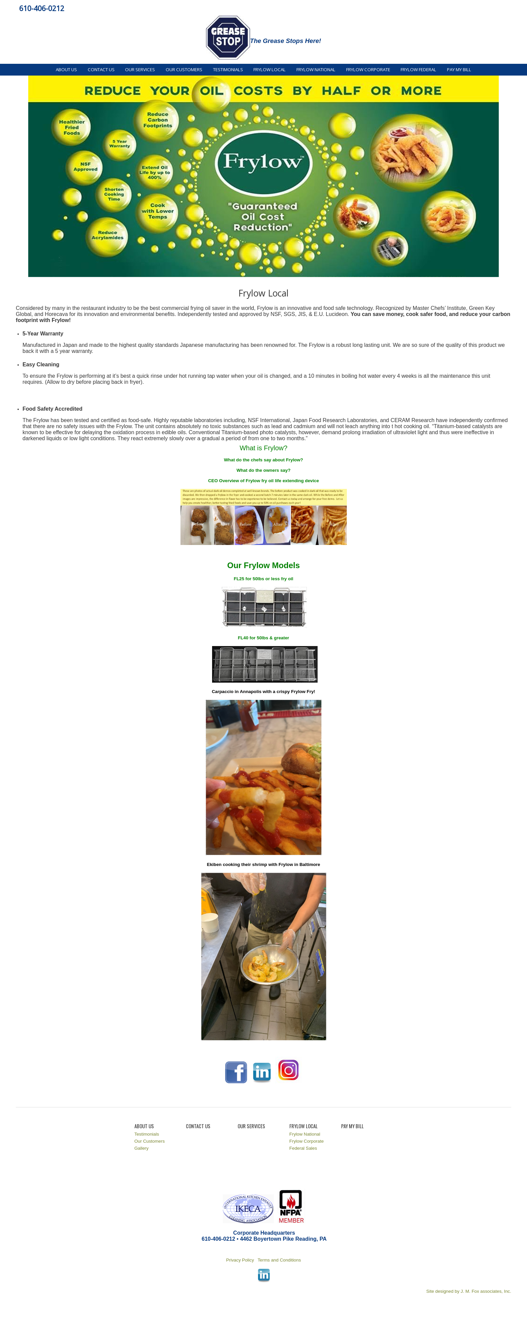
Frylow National (315, 69)
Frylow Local (269, 69)
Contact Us (101, 69)
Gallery (141, 1148)
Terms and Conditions (279, 1260)
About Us (66, 69)
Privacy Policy (240, 1260)
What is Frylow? (263, 448)
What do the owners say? (264, 470)
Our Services (140, 69)
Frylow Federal (418, 69)
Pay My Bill (459, 69)
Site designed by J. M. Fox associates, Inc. (468, 1291)
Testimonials (228, 69)
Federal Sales (303, 1148)
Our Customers (184, 69)
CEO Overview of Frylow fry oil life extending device (263, 480)
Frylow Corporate (368, 69)
